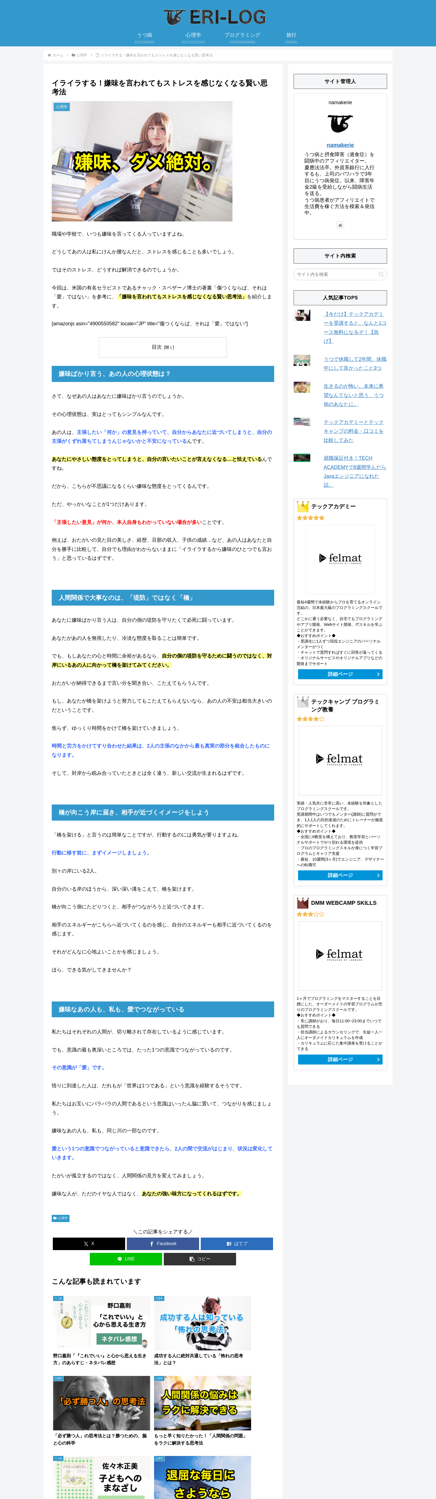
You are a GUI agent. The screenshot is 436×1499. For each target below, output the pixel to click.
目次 (157, 347)
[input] (340, 274)
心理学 (60, 1218)
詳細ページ (340, 674)
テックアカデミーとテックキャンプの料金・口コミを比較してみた (354, 431)
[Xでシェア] (89, 1244)
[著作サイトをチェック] (340, 225)
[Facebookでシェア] (163, 1244)
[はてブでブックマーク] (237, 1244)
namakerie (340, 145)
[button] (200, 1259)
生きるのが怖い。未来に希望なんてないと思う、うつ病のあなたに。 (354, 395)
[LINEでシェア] (126, 1259)
